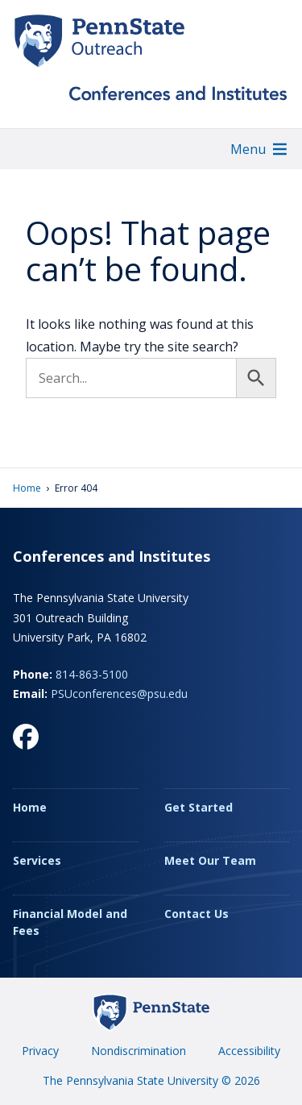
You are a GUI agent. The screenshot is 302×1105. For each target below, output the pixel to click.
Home (27, 488)
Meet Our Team (210, 860)
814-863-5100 (92, 674)
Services (37, 860)
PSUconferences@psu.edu (119, 693)
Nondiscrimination (138, 1050)
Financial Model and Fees (70, 922)
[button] (248, 149)
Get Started (198, 807)
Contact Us (196, 913)
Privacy (40, 1050)
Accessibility (249, 1050)
